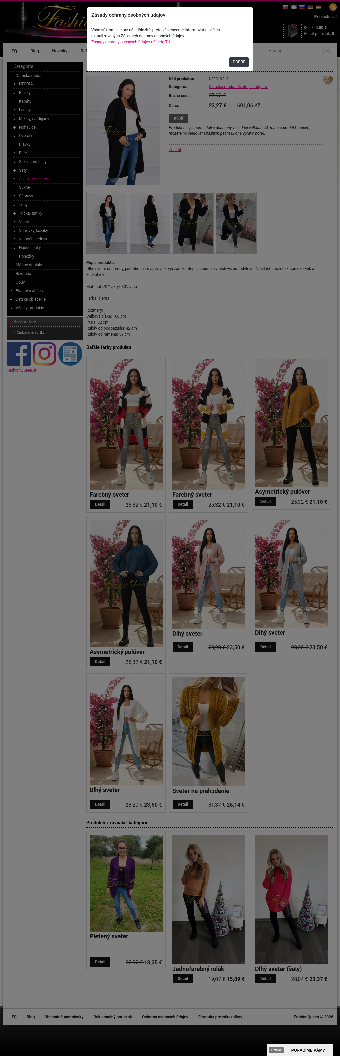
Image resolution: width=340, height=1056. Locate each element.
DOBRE (239, 62)
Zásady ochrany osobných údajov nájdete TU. (131, 42)
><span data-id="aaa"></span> (300, 1050)
